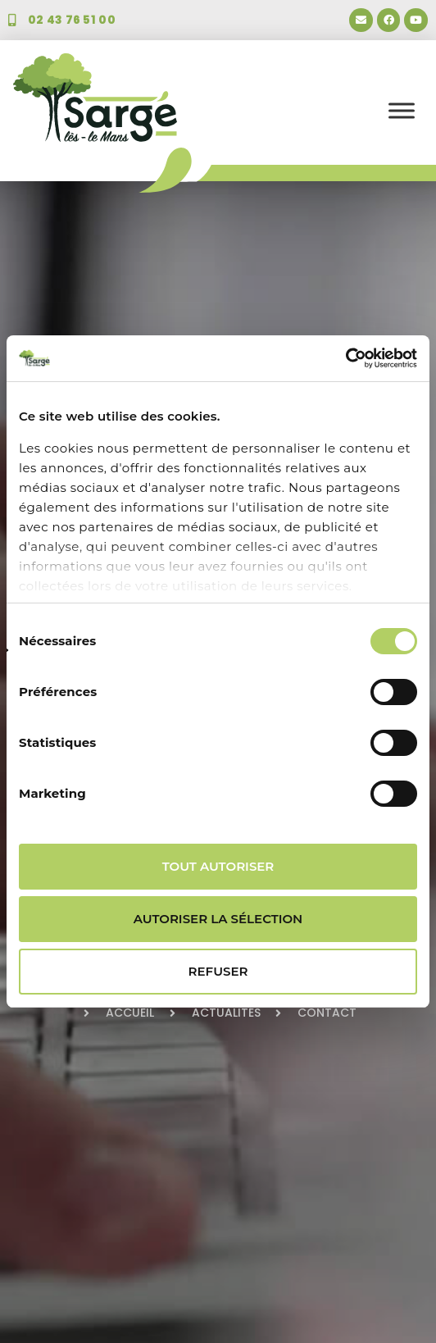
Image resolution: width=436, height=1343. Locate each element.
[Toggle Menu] (401, 110)
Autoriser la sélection (218, 918)
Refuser (218, 971)
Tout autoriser (218, 866)
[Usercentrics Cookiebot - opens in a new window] (345, 358)
